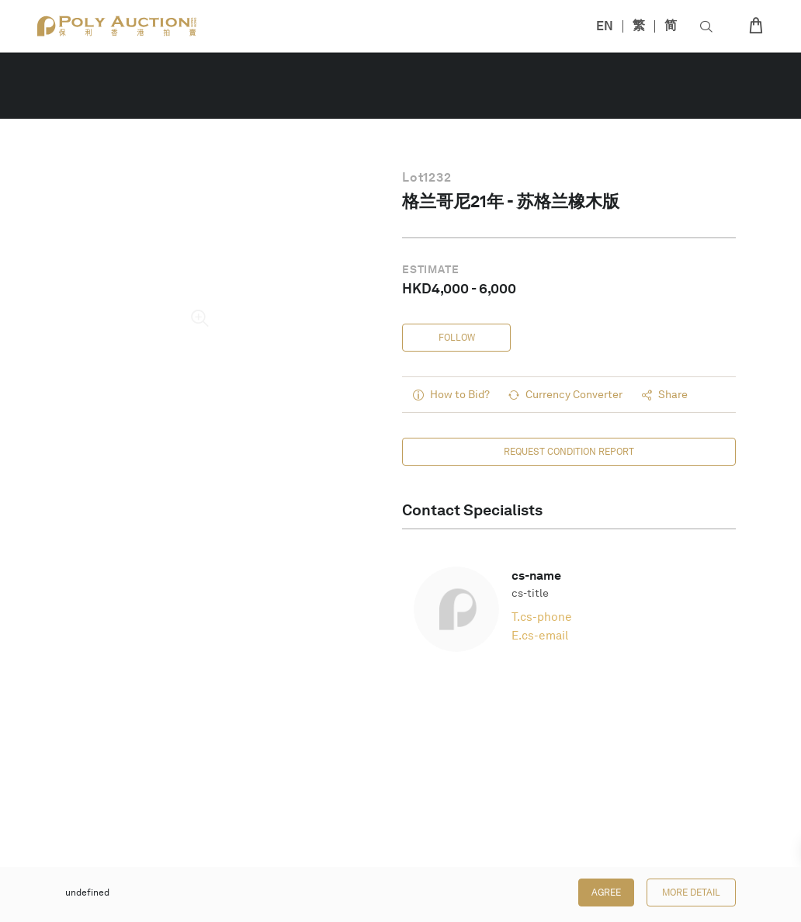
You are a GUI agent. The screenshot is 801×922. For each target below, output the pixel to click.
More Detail (691, 892)
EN (604, 26)
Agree (606, 892)
